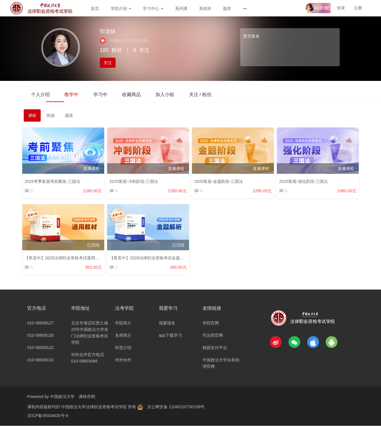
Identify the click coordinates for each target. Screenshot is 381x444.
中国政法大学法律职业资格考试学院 (94, 409)
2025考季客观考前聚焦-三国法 (54, 180)
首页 (95, 8)
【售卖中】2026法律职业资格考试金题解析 (150, 258)
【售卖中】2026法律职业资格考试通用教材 (65, 258)
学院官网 (210, 326)
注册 (358, 8)
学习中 (107, 94)
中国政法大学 (62, 399)
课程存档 (87, 399)
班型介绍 (123, 350)
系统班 (205, 8)
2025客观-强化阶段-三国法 (305, 180)
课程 (32, 116)
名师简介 (123, 338)
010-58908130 (40, 338)
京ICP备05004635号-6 (47, 418)
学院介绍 (121, 8)
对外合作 (123, 362)
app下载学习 (170, 338)
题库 (227, 8)
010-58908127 (40, 326)
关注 (108, 62)
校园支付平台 (214, 350)
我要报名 (167, 326)
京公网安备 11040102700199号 (176, 409)
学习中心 (153, 8)
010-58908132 (40, 350)
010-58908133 (40, 362)
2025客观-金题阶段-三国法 (220, 180)
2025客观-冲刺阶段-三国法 (135, 180)
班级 (51, 116)
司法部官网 (212, 338)
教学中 (76, 94)
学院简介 (123, 326)
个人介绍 (41, 94)
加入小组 (177, 94)
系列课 (181, 8)
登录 (341, 8)
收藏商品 (141, 94)
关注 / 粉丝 (216, 94)
